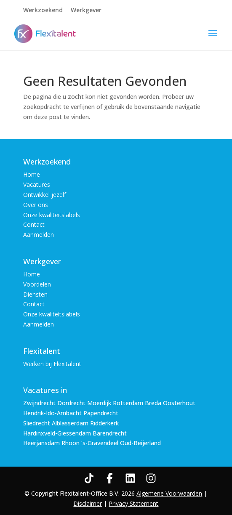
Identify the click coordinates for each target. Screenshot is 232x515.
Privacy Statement (133, 503)
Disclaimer (87, 503)
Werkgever (86, 10)
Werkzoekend (43, 10)
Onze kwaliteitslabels (51, 215)
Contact (34, 224)
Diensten (35, 294)
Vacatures (36, 184)
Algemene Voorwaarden (169, 493)
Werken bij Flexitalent (52, 364)
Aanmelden (38, 235)
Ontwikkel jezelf (44, 195)
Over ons (35, 205)
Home (31, 174)
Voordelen (37, 284)
